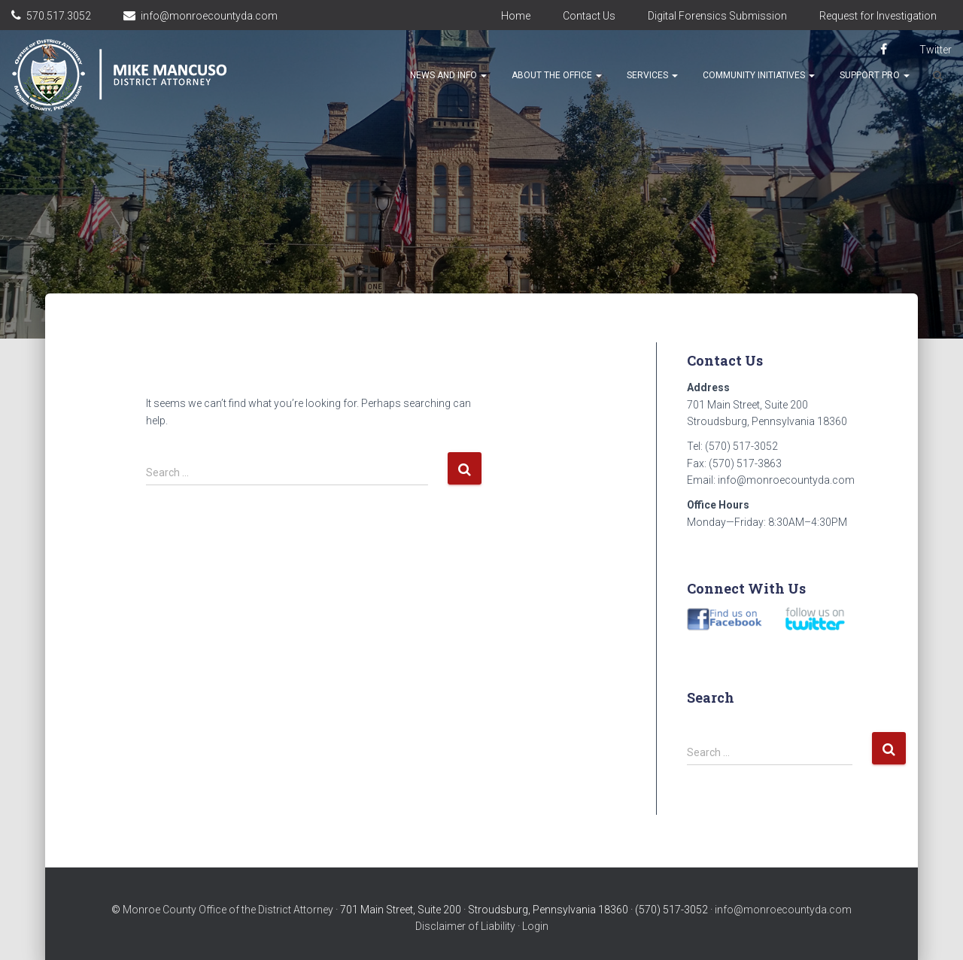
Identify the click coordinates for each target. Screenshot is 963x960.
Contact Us (589, 16)
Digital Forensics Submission (717, 16)
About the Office (557, 75)
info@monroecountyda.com (209, 16)
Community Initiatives (759, 75)
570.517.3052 (58, 16)
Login (535, 926)
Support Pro (875, 75)
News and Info (448, 75)
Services (652, 75)
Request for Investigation (878, 16)
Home (515, 16)
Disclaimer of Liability (465, 926)
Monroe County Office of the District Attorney (228, 910)
